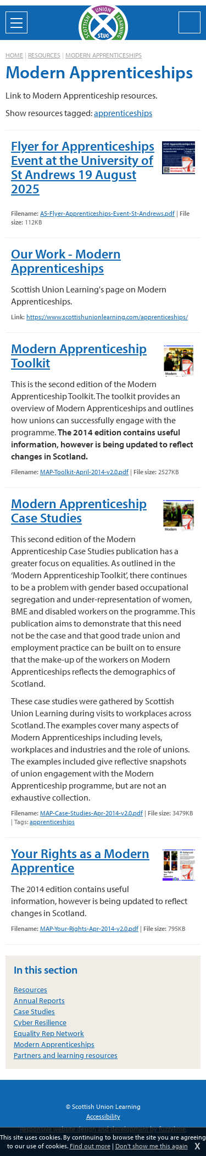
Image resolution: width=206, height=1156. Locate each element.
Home (14, 55)
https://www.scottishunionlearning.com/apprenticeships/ (107, 317)
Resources (44, 55)
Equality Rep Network (49, 1033)
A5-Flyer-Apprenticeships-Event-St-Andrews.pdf (107, 213)
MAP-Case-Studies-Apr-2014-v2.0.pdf (91, 813)
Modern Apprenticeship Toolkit (79, 355)
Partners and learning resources (66, 1055)
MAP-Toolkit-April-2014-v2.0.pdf (84, 472)
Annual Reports (39, 1000)
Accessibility (103, 1116)
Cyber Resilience (40, 1022)
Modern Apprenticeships (103, 55)
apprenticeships (123, 112)
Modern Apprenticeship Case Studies (79, 510)
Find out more (90, 1146)
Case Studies (34, 1011)
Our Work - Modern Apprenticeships (66, 260)
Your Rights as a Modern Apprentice (80, 860)
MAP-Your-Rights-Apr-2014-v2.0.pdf (89, 928)
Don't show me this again (151, 1146)
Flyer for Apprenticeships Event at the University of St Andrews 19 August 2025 (82, 167)
